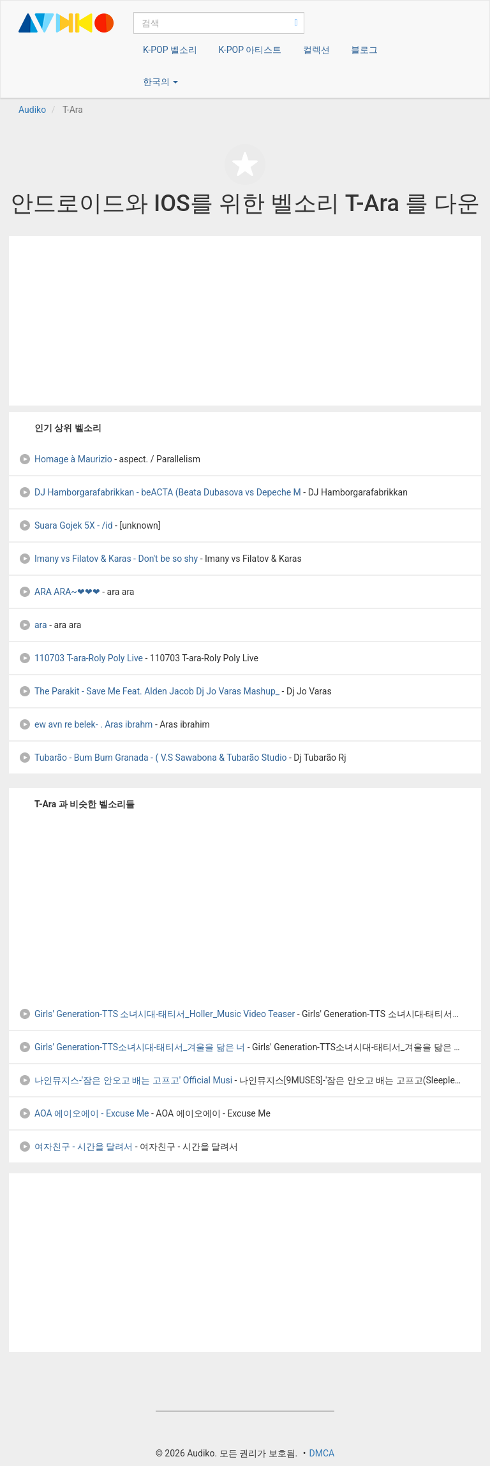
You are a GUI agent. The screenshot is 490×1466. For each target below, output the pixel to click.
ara (33, 625)
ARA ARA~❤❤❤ (59, 591)
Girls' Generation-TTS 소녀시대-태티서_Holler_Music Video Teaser (157, 1014)
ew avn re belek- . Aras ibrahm (85, 724)
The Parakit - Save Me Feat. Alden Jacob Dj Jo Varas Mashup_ (149, 691)
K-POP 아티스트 (249, 50)
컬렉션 (316, 50)
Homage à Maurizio (65, 459)
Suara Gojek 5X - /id (66, 525)
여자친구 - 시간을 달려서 (76, 1146)
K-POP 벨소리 (170, 50)
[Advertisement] (245, 320)
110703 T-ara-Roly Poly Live (81, 658)
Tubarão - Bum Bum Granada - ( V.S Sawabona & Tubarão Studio (154, 757)
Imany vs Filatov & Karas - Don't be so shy (108, 558)
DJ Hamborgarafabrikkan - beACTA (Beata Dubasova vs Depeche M (160, 492)
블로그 (364, 50)
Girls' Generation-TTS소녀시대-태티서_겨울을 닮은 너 (132, 1047)
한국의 (160, 82)
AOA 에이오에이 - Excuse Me (84, 1113)
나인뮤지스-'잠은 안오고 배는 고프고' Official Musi (125, 1080)
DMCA (321, 1453)
